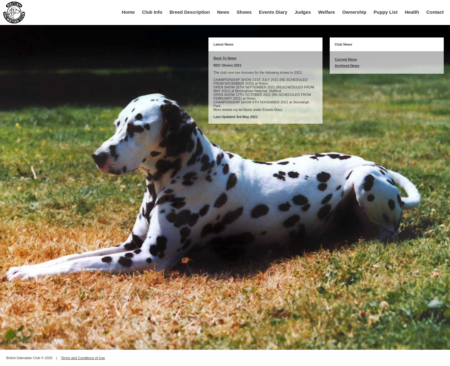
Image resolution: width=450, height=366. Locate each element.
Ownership (354, 12)
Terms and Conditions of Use (83, 358)
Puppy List (386, 12)
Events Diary (273, 12)
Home (128, 12)
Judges (302, 12)
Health (412, 12)
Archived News (347, 65)
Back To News (225, 58)
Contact (435, 12)
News (223, 12)
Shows (244, 12)
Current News (346, 59)
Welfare (326, 12)
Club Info (152, 12)
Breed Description (190, 12)
